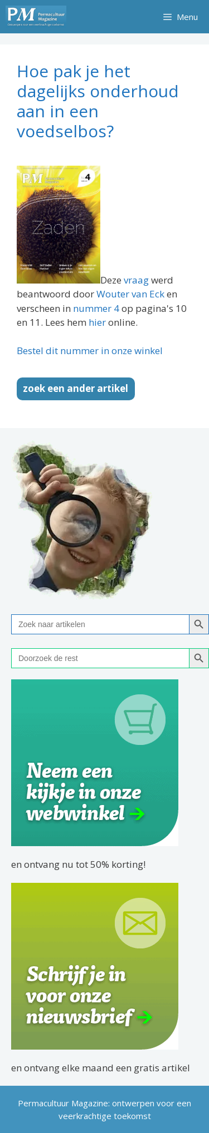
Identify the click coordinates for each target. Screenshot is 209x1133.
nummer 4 (96, 308)
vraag (136, 280)
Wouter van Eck (130, 293)
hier (97, 322)
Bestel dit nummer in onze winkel (90, 350)
